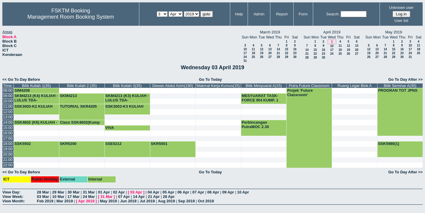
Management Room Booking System (70, 17)
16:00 (8, 133)
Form (303, 14)
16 (294, 49)
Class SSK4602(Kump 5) (80, 124)
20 (270, 53)
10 (245, 49)
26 (261, 57)
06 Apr (183, 192)
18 (253, 53)
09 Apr (228, 192)
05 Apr (168, 192)
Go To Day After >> (405, 79)
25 (253, 57)
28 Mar (43, 192)
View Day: (11, 192)
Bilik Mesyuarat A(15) (264, 85)
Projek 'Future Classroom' (300, 92)
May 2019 (108, 201)
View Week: (12, 196)
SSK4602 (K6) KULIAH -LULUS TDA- (35, 124)
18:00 (8, 143)
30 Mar (74, 192)
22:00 (8, 165)
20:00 (8, 154)
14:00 (8, 122)
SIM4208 (22, 90)
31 (245, 60)
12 (261, 49)
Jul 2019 (147, 201)
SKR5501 (159, 143)
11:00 (8, 106)
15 (286, 49)
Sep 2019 (186, 201)
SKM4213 (68, 95)
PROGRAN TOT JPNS (397, 90)
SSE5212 (113, 143)
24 (245, 57)
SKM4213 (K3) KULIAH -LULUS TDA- (127, 97)
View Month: (13, 201)
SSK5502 (22, 143)
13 (270, 49)
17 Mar (74, 196)
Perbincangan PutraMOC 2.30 (255, 124)
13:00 (8, 117)
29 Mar (58, 192)
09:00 (8, 95)
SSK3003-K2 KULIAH (33, 106)
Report (281, 14)
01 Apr (104, 192)
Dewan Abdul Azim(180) (172, 85)
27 (270, 57)
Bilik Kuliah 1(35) (36, 85)
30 (294, 57)
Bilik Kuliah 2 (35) (82, 85)
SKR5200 (68, 143)
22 (286, 53)
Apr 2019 (86, 201)
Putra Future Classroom (309, 85)
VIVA (109, 127)
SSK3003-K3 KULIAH (124, 106)
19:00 (8, 149)
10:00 (8, 101)
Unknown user (401, 7)
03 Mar (43, 196)
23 (294, 53)
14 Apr (139, 196)
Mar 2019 (64, 201)
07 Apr (198, 192)
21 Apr (154, 196)
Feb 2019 (45, 201)
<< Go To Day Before (21, 79)
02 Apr (119, 192)
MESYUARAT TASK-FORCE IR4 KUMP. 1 (260, 97)
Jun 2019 (128, 201)
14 (278, 49)
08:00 (8, 90)
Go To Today (210, 79)
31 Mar (89, 192)
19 (261, 53)
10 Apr (243, 192)
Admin (259, 14)
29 (286, 57)
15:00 (8, 127)
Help (239, 14)
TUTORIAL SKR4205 (78, 106)
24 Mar (89, 196)
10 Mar (58, 196)
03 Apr (136, 192)
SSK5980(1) (388, 143)
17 (245, 53)
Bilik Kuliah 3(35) (127, 85)
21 (278, 53)
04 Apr (153, 192)
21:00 (8, 159)
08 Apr (213, 192)
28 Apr (169, 196)
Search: (332, 14)
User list (401, 20)
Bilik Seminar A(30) (400, 85)
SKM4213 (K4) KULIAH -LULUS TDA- (36, 97)
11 (253, 49)
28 (278, 57)
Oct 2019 (206, 201)
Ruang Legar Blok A (355, 85)
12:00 (8, 111)
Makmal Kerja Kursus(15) (218, 85)
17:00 (8, 138)
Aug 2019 (166, 201)
